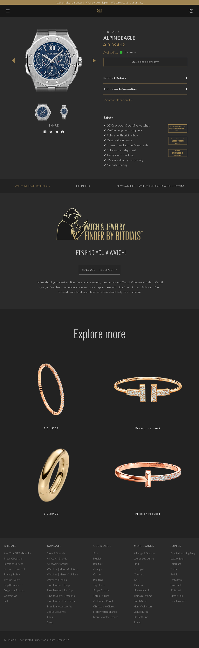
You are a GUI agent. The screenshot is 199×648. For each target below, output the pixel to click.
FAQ (6, 601)
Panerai (138, 585)
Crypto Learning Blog (182, 553)
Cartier (97, 574)
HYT (136, 563)
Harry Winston (143, 606)
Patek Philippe (101, 595)
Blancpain (139, 569)
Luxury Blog (177, 558)
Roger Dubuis (101, 590)
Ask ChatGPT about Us (17, 553)
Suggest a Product (14, 590)
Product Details (145, 78)
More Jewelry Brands (105, 617)
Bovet (137, 622)
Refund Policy (12, 579)
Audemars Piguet (103, 601)
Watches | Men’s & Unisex (62, 569)
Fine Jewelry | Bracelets (61, 595)
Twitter (174, 569)
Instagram (176, 579)
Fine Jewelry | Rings (58, 585)
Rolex (96, 553)
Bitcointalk (176, 595)
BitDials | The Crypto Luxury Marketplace (31, 639)
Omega (97, 569)
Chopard (139, 574)
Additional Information (145, 89)
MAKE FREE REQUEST (145, 62)
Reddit (174, 574)
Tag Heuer (99, 585)
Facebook (176, 585)
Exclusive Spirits (56, 611)
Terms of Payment (14, 569)
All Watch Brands (57, 558)
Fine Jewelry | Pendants (61, 601)
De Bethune (141, 617)
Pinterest (175, 590)
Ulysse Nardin (142, 590)
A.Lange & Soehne (144, 553)
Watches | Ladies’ (57, 579)
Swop (50, 622)
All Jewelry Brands (58, 563)
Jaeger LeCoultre (144, 558)
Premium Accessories (59, 606)
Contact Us (10, 595)
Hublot (97, 558)
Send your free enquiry (99, 269)
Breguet (98, 563)
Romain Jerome (143, 595)
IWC (137, 579)
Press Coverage (13, 558)
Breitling (98, 579)
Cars (50, 617)
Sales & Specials (56, 553)
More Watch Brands (105, 611)
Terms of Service (13, 563)
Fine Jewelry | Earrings (60, 590)
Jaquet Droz (141, 611)
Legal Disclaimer (13, 585)
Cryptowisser (178, 601)
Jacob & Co (140, 601)
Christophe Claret (104, 606)
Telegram (175, 563)
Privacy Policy (12, 574)
